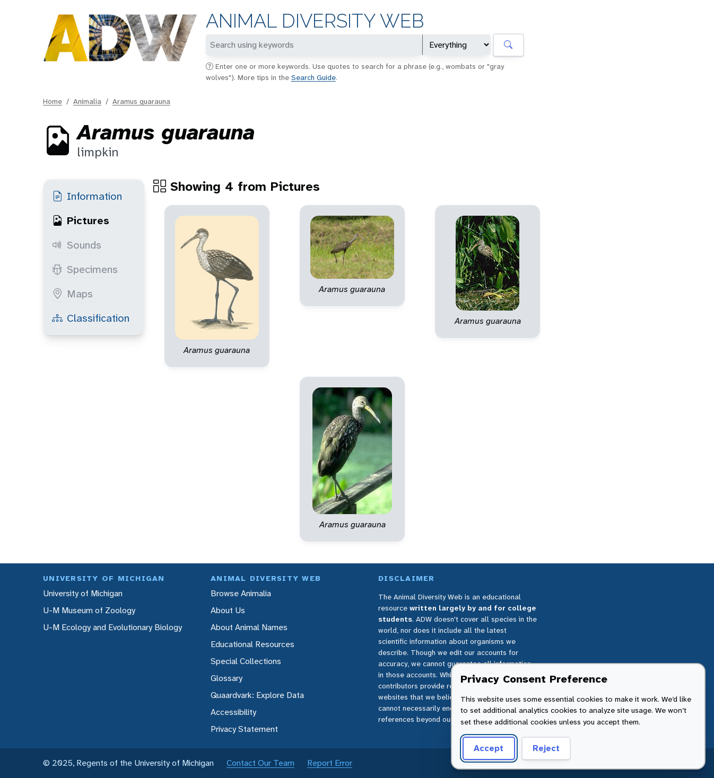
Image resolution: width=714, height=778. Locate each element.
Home (52, 101)
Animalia (87, 101)
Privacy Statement (244, 729)
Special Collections (246, 661)
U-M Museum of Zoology (89, 610)
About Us (228, 610)
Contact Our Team (260, 762)
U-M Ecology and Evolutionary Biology (112, 627)
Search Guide (313, 77)
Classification (90, 318)
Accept (488, 748)
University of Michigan (83, 593)
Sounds (76, 245)
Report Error (329, 762)
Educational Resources (252, 644)
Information (87, 196)
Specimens (85, 269)
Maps (72, 294)
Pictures (80, 220)
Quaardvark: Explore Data (257, 695)
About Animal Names (249, 627)
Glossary (226, 678)
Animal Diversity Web (315, 21)
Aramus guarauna (141, 101)
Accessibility (233, 712)
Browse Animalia (241, 593)
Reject (546, 748)
